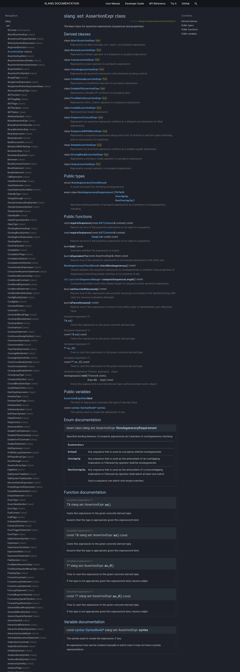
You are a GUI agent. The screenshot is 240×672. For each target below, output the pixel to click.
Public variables (77, 391)
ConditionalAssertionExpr (24, 276)
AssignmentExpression (23, 82)
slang (61, 3)
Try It (173, 3)
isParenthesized (80, 302)
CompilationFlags (20, 254)
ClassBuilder (17, 215)
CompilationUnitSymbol (23, 263)
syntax (101, 407)
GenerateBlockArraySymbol (25, 607)
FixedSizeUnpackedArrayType (26, 569)
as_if (70, 348)
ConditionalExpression (22, 284)
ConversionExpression (23, 340)
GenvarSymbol (19, 620)
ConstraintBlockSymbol (23, 319)
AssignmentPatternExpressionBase (29, 86)
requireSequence (80, 223)
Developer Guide (134, 3)
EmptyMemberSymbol (22, 491)
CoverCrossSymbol (21, 366)
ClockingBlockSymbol (22, 233)
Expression (17, 543)
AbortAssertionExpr (21, 34)
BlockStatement (19, 168)
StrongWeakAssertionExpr (87, 154)
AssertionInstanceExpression (26, 65)
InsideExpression (20, 650)
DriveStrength (18, 461)
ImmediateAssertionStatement (27, 638)
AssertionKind (19, 69)
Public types (74, 176)
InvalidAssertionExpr (83, 107)
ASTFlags (16, 103)
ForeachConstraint (21, 577)
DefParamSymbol (20, 413)
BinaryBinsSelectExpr (22, 129)
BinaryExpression (20, 134)
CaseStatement (19, 185)
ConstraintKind (19, 323)
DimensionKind (19, 426)
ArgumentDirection (21, 47)
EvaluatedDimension (22, 521)
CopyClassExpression (22, 349)
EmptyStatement (20, 495)
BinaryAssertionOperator (24, 125)
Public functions (78, 216)
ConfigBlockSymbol (21, 297)
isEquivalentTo (78, 256)
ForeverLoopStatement (23, 586)
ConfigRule (17, 301)
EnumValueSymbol (21, 504)
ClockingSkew (18, 241)
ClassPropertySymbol (22, 220)
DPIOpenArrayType (21, 457)
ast (8, 25)
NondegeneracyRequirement (95, 192)
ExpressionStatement (22, 556)
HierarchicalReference (22, 625)
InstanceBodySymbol (22, 659)
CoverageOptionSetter (22, 358)
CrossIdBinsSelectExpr (23, 383)
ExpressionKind (19, 551)
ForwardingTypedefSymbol (25, 599)
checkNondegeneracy (113, 265)
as (69, 320)
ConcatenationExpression (24, 267)
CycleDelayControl (20, 388)
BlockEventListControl (22, 164)
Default (119, 192)
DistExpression (19, 448)
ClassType (16, 224)
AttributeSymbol (19, 116)
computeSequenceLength (118, 279)
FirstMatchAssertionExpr (24, 564)
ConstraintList (18, 327)
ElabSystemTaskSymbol (23, 478)
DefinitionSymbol (20, 409)
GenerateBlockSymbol (22, 612)
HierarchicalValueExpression (25, 629)
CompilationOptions (22, 258)
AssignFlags (18, 77)
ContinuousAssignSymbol (24, 336)
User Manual (113, 3)
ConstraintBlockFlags (22, 314)
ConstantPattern (20, 306)
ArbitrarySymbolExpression (25, 43)
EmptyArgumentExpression (25, 487)
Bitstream (16, 159)
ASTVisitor (17, 112)
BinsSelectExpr (19, 151)
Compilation (17, 250)
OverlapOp (121, 196)
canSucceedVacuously (84, 289)
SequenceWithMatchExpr (86, 131)
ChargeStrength (19, 198)
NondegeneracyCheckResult (89, 182)
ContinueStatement (21, 332)
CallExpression (19, 177)
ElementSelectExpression (24, 482)
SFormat (19, 30)
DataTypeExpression (22, 392)
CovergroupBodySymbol (23, 370)
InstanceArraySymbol (22, 655)
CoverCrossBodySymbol (23, 362)
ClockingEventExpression (24, 237)
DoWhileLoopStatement (23, 452)
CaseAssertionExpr (21, 181)
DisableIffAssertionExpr (23, 435)
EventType (16, 534)
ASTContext (17, 95)
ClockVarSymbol (20, 246)
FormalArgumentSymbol (24, 594)
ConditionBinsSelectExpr (23, 293)
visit (83, 375)
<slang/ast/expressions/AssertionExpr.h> (157, 21)
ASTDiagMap (18, 99)
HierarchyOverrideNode (23, 633)
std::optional (71, 279)
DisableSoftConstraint (22, 439)
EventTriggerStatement (23, 530)
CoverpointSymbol (21, 379)
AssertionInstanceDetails (24, 60)
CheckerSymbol (19, 211)
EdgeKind (16, 469)
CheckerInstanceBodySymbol (26, 202)
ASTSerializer (18, 108)
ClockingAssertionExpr (23, 228)
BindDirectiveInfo (20, 142)
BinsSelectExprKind (21, 155)
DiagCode (97, 236)
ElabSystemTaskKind (22, 474)
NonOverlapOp (124, 200)
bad (72, 246)
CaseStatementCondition (24, 189)
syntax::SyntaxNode (83, 407)
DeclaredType (18, 396)
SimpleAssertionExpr (83, 144)
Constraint (17, 310)
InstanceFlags (19, 668)
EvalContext (17, 513)
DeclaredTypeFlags (21, 401)
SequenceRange (90, 279)
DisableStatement (20, 444)
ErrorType (16, 508)
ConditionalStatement (22, 289)
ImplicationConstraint (22, 642)
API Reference (157, 3)
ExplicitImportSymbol (22, 538)
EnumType (17, 500)
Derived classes (77, 34)
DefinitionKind (18, 405)
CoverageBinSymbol (21, 353)
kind (89, 398)
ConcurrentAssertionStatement (27, 271)
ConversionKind (19, 345)
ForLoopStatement (21, 590)
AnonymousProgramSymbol (26, 39)
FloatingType (18, 573)
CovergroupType (20, 375)
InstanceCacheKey (21, 663)
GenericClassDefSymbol (23, 616)
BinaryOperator (19, 138)
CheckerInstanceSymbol (23, 207)
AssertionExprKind (21, 56)
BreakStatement (19, 172)
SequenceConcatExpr (84, 117)
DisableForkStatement (22, 431)
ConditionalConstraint (22, 280)
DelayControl (18, 422)
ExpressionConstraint (22, 547)
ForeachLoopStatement (23, 581)
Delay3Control (18, 418)
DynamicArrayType (21, 465)
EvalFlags (16, 517)
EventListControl (20, 526)
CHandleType (18, 194)
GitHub (185, 3)
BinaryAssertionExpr (21, 121)
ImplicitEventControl (21, 646)
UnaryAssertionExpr (83, 164)
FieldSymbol (17, 560)
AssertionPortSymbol (22, 73)
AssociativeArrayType (22, 90)
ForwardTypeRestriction (23, 603)
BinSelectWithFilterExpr (23, 146)
